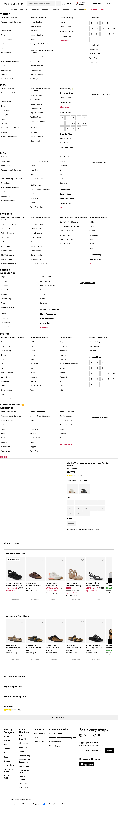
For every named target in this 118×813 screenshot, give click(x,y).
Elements (63, 351)
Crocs (62, 170)
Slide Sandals (35, 141)
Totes (3, 303)
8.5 (114, 29)
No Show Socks (6, 327)
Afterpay (23, 783)
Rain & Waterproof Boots (10, 61)
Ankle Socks (5, 318)
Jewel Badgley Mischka (69, 364)
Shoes (6, 736)
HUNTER (63, 359)
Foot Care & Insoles (47, 286)
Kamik (62, 368)
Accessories (65, 189)
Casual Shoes (6, 31)
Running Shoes (35, 70)
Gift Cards (23, 743)
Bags (3, 277)
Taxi (2, 394)
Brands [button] (66, 10)
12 (92, 40)
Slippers (4, 75)
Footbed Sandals (36, 35)
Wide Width (93, 58)
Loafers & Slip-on (36, 438)
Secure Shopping (33, 804)
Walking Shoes (35, 79)
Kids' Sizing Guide (8, 770)
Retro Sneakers (6, 246)
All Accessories (46, 277)
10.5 (108, 34)
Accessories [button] (55, 10)
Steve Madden (6, 390)
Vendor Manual (22, 778)
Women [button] (14, 10)
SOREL (62, 381)
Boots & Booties (7, 420)
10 (103, 34)
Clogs (3, 35)
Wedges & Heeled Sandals (40, 44)
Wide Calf (93, 62)
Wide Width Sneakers (38, 121)
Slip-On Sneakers (36, 75)
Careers (22, 751)
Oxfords (4, 124)
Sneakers (8, 740)
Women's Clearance (10, 412)
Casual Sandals (36, 22)
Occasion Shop (66, 17)
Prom (62, 22)
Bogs (61, 342)
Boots (3, 26)
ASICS (91, 226)
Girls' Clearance (66, 420)
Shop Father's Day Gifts (99, 126)
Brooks (32, 351)
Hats (42, 290)
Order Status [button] (54, 746)
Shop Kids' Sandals (97, 194)
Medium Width (95, 54)
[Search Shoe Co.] (41, 4)
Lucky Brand (5, 377)
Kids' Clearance (67, 412)
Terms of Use (22, 804)
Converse (63, 166)
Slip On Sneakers (66, 240)
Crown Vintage (95, 342)
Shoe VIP (23, 739)
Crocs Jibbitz (45, 281)
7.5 (103, 29)
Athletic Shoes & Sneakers (11, 22)
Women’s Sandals (38, 17)
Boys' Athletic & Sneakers (69, 222)
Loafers (3, 57)
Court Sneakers (36, 233)
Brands (7, 761)
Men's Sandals (36, 128)
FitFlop (3, 368)
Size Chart (23, 787)
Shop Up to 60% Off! (98, 449)
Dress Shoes (5, 110)
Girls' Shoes (35, 185)
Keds (32, 359)
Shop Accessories (87, 326)
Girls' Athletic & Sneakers (69, 226)
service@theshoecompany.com (63, 738)
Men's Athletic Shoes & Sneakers (40, 89)
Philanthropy (24, 755)
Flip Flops (33, 31)
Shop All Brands (96, 357)
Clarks (3, 355)
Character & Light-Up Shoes (11, 179)
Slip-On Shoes (6, 70)
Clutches (4, 286)
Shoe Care (44, 294)
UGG (61, 390)
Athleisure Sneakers (37, 57)
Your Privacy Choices (50, 804)
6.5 (92, 29)
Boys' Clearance (66, 416)
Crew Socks (5, 323)
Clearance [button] (93, 10)
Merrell (62, 373)
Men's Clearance (37, 412)
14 (73, 129)
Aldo (2, 342)
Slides (32, 39)
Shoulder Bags (6, 299)
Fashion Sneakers (36, 66)
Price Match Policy (24, 771)
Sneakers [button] (35, 10)
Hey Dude (63, 355)
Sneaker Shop (95, 255)
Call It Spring (6, 351)
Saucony (33, 377)
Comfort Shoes (6, 39)
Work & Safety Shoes (9, 79)
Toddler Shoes (6, 161)
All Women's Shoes (9, 17)
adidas (62, 161)
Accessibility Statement (24, 761)
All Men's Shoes (8, 88)
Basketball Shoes (36, 95)
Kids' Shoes (6, 157)
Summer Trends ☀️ (79, 10)
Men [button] (21, 10)
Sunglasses (44, 303)
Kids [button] (27, 10)
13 (68, 129)
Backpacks (5, 281)
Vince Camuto (6, 399)
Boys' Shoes (35, 157)
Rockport (63, 377)
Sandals (45, 10)
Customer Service (56, 742)
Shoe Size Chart (67, 199)
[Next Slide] (110, 580)
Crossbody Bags (7, 290)
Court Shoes (35, 61)
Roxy (3, 386)
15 (79, 129)
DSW (36, 738)
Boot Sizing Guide (8, 777)
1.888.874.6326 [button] (55, 733)
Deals (102, 10)
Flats (2, 44)
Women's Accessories (49, 309)
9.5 (97, 34)
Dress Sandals (35, 26)
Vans (32, 390)
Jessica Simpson (7, 373)
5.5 (108, 23)
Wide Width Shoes (8, 201)
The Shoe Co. (39, 733)
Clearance (64, 40)
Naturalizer (5, 381)
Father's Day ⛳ (67, 88)
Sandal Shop (65, 27)
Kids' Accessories (47, 318)
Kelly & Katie (94, 346)
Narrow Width (94, 49)
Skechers (63, 183)
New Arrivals (65, 36)
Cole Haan (5, 359)
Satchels (4, 294)
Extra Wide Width (66, 147)
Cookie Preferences (68, 804)
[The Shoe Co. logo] (14, 3)
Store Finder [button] (39, 742)
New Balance (94, 235)
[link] (14, 587)
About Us (23, 747)
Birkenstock (5, 346)
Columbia (63, 346)
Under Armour (35, 386)
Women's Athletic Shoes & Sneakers (41, 51)
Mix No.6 (92, 351)
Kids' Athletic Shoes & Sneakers (74, 217)
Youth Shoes (5, 166)
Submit (109, 750)
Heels (3, 48)
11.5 (84, 123)
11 (113, 34)
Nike (61, 174)
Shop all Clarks (72, 468)
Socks (3, 314)
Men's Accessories (48, 314)
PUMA (62, 179)
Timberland (64, 386)
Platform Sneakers (8, 242)
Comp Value (24, 766)
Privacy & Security (9, 804)
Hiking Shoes (6, 53)
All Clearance (66, 444)
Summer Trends (67, 31)
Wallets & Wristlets (8, 307)
